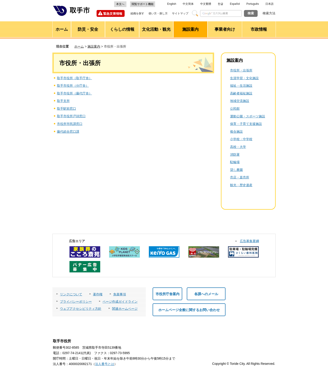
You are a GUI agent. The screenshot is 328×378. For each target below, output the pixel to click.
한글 (220, 3)
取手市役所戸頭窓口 (71, 116)
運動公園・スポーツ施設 (247, 116)
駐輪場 (235, 162)
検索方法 (269, 13)
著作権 (97, 294)
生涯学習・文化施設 (244, 78)
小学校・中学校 (241, 139)
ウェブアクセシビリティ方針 (80, 308)
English (171, 3)
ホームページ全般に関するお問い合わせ (189, 310)
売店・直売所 (239, 177)
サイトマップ (180, 13)
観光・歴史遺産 (241, 185)
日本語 (269, 3)
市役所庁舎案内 (167, 294)
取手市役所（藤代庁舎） (74, 93)
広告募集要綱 (249, 241)
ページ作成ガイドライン (120, 301)
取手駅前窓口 (66, 108)
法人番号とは (104, 364)
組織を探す (137, 13)
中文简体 (188, 3)
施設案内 (93, 46)
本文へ (120, 4)
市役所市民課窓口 (69, 124)
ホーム (79, 46)
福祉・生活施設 (241, 85)
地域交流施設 (239, 101)
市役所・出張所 (241, 70)
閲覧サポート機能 (143, 4)
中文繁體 (205, 3)
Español (235, 3)
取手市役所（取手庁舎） (74, 78)
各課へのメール (206, 294)
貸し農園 (236, 170)
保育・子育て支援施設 (246, 124)
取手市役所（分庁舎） (73, 85)
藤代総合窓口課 (68, 131)
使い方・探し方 (158, 13)
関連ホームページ (125, 308)
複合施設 (236, 131)
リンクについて (71, 294)
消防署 (235, 154)
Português (252, 3)
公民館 (235, 108)
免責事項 (119, 294)
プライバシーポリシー (76, 301)
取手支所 (63, 101)
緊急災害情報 (112, 13)
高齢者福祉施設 (241, 93)
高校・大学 (238, 147)
